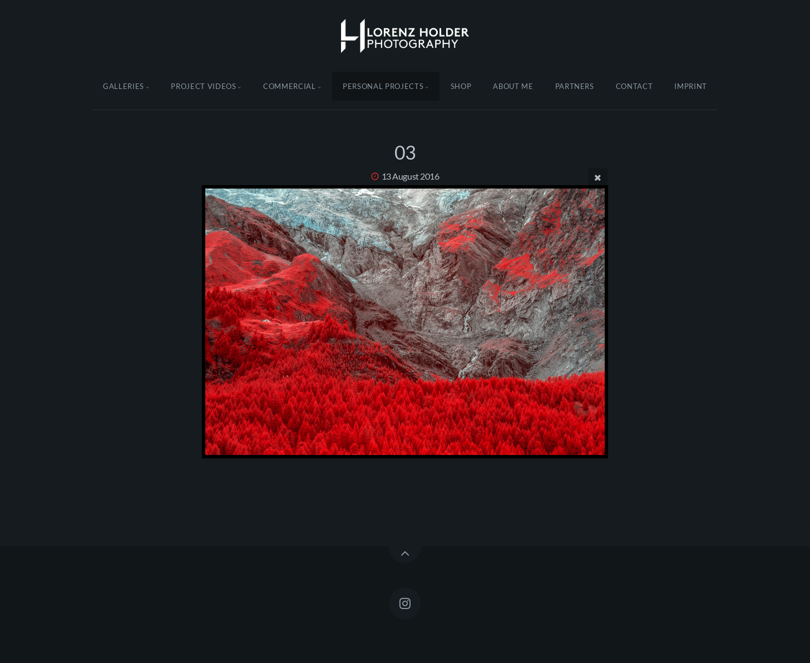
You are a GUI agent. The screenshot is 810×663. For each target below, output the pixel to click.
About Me (513, 86)
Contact (634, 86)
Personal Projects (383, 86)
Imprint (690, 86)
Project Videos (203, 86)
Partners (574, 86)
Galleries (123, 86)
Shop (461, 86)
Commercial (289, 86)
